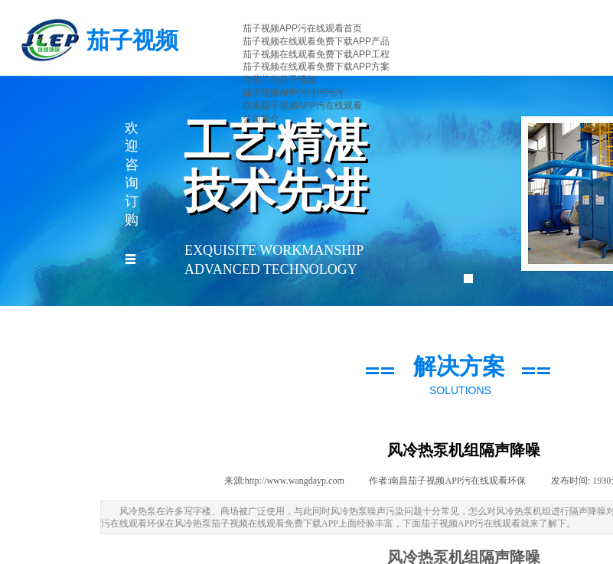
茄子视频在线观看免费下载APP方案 (316, 66)
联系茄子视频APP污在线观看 (302, 105)
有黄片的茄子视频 (279, 79)
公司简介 (261, 118)
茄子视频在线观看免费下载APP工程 (316, 54)
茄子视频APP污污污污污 (293, 92)
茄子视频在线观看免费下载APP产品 (316, 41)
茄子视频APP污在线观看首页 (302, 28)
